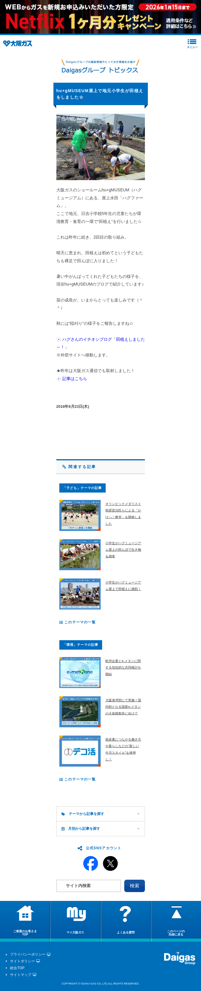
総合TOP (17, 968)
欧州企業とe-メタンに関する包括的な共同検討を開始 (123, 667)
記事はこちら (74, 378)
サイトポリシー (22, 961)
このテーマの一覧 (77, 622)
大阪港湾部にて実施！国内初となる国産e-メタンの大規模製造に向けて (123, 706)
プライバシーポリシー (27, 954)
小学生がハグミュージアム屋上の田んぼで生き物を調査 (123, 549)
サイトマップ (20, 975)
